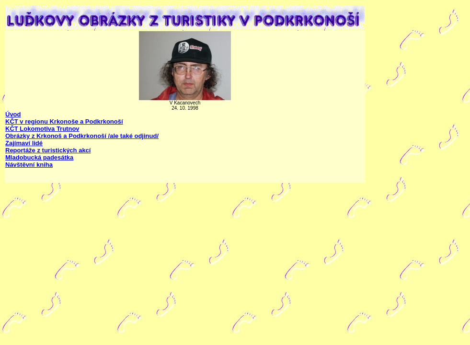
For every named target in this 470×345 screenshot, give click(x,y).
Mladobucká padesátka (39, 157)
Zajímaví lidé (24, 143)
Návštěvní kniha (29, 164)
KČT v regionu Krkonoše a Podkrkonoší (64, 121)
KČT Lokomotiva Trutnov (42, 128)
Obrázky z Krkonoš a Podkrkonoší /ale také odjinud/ (82, 135)
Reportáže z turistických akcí (48, 150)
